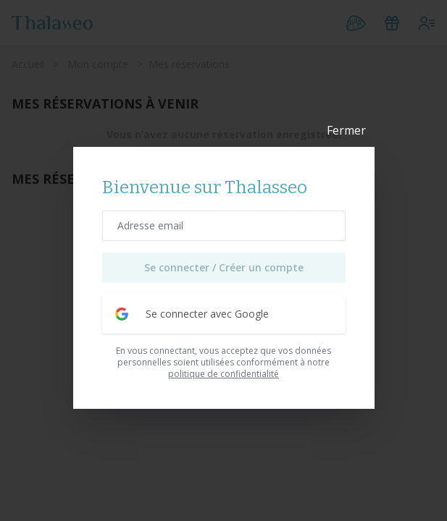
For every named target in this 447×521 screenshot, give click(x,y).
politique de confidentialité (223, 374)
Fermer (346, 131)
